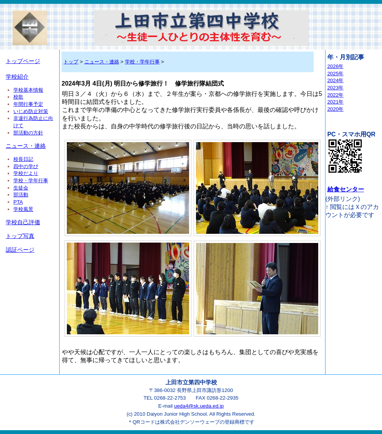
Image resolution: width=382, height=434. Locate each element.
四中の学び (25, 166)
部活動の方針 (28, 133)
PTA (18, 202)
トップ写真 (20, 236)
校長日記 (23, 159)
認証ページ (20, 250)
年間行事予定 (28, 104)
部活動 (20, 195)
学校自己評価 (23, 222)
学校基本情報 (28, 90)
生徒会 (20, 188)
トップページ (23, 61)
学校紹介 (17, 77)
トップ (70, 62)
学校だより (25, 173)
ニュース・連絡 (26, 146)
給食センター (345, 189)
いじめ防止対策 (30, 111)
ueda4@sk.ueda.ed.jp (199, 406)
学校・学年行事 (30, 180)
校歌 (18, 97)
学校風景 (23, 209)
